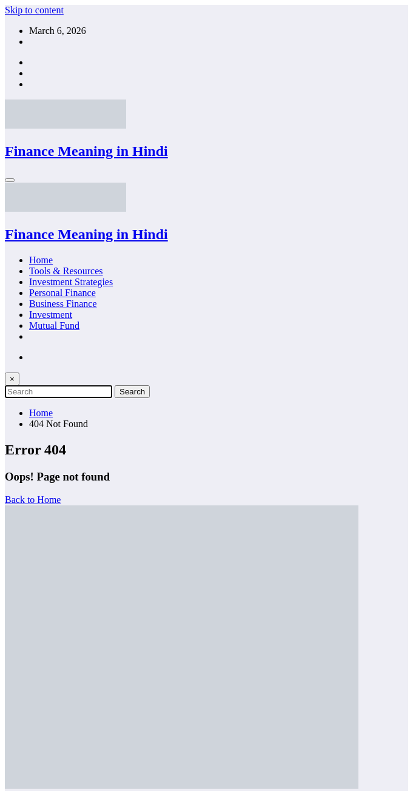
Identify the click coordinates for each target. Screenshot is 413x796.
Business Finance (63, 303)
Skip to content (34, 10)
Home (41, 260)
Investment (50, 314)
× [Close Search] (12, 378)
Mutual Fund (54, 325)
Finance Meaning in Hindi (86, 151)
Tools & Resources (66, 271)
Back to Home (33, 499)
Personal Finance (62, 293)
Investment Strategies (71, 282)
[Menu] (10, 180)
